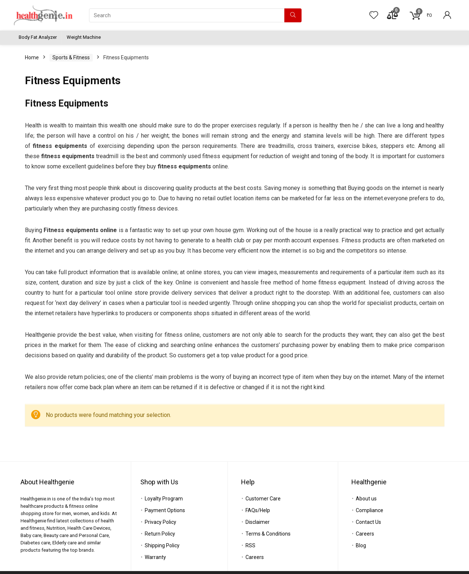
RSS (250, 545)
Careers (254, 557)
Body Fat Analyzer (38, 37)
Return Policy (160, 534)
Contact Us (368, 522)
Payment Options (165, 510)
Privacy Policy (160, 522)
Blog (361, 545)
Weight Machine (84, 37)
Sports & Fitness (71, 57)
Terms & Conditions (268, 534)
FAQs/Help (257, 510)
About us (366, 499)
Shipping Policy (162, 545)
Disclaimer (257, 522)
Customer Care (263, 499)
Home (32, 57)
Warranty (155, 557)
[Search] (293, 15)
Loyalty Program (164, 499)
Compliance (369, 510)
